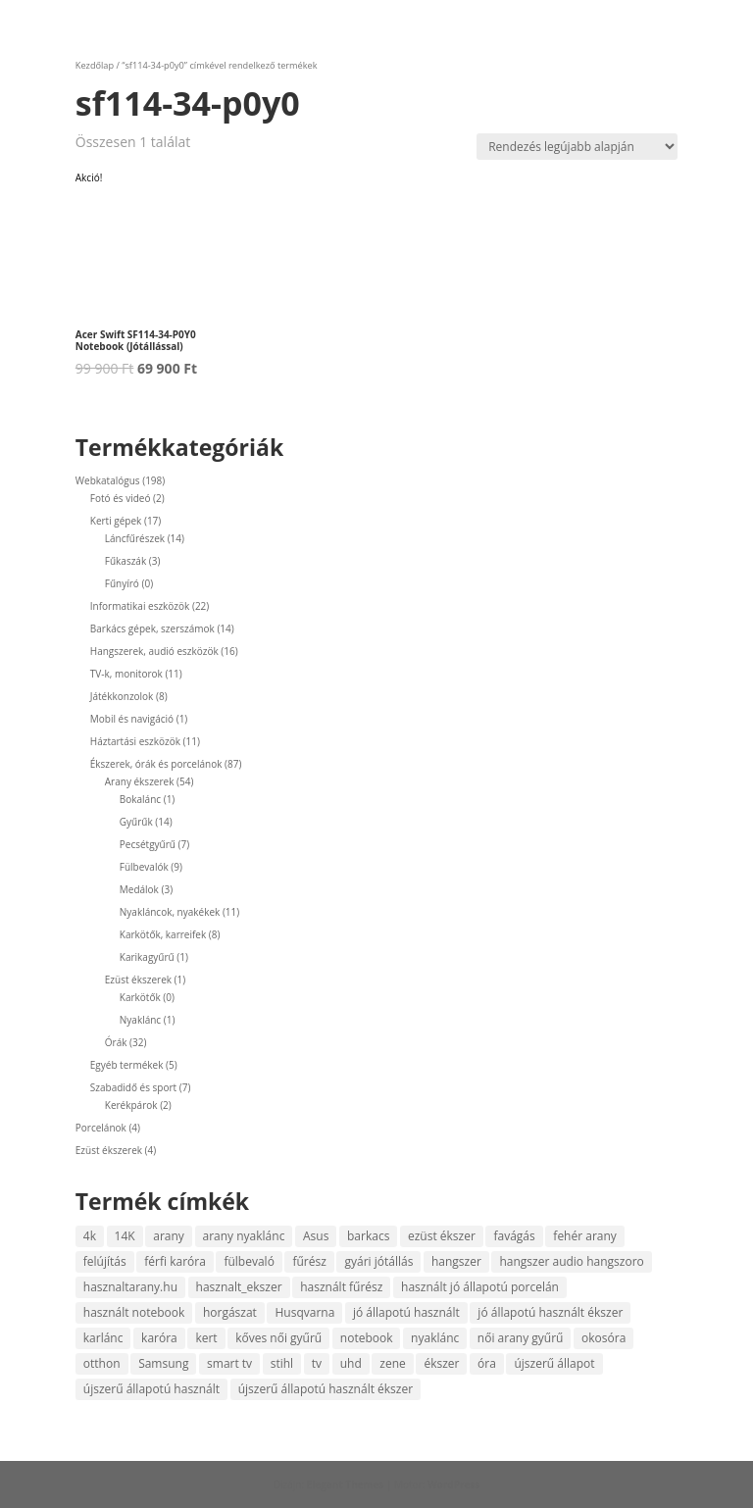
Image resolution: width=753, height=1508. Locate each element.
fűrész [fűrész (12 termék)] (309, 1261)
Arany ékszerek (140, 781)
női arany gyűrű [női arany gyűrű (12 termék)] (520, 1338)
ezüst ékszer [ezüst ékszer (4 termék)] (442, 1236)
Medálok (139, 889)
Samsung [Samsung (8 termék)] (163, 1363)
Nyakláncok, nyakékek (170, 912)
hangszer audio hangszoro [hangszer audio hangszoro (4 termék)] (571, 1261)
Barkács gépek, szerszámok (152, 628)
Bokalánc (140, 799)
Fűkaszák (125, 561)
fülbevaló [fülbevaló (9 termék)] (249, 1261)
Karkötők (140, 997)
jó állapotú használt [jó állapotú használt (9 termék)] (406, 1312)
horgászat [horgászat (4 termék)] (230, 1312)
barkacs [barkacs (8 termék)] (368, 1236)
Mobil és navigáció (132, 719)
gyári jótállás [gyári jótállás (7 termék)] (378, 1261)
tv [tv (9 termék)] (317, 1363)
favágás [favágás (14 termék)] (513, 1236)
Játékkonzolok (122, 696)
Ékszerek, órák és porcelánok (156, 764)
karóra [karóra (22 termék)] (159, 1338)
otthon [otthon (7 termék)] (102, 1363)
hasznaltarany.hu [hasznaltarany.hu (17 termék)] (130, 1287)
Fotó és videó (120, 498)
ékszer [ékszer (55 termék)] (441, 1363)
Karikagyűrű (147, 957)
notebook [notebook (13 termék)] (366, 1338)
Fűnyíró (122, 583)
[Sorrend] (577, 146)
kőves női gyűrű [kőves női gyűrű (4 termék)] (278, 1338)
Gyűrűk (136, 822)
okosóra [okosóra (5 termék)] (603, 1338)
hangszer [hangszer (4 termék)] (456, 1261)
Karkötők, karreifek (163, 934)
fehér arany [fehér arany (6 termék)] (585, 1236)
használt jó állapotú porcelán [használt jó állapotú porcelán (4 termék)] (480, 1287)
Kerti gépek (116, 521)
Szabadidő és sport (133, 1087)
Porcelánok (100, 1127)
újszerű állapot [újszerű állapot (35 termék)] (554, 1363)
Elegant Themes (345, 1484)
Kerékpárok (131, 1105)
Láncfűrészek (135, 538)
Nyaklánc (140, 1020)
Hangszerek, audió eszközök (154, 651)
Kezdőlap (94, 65)
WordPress (453, 1484)
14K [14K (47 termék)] (125, 1236)
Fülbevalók (144, 867)
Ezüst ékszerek (138, 979)
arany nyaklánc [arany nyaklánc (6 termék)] (244, 1236)
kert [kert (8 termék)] (206, 1338)
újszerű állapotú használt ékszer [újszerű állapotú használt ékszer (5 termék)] (325, 1389)
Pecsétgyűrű (148, 844)
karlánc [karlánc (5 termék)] (103, 1338)
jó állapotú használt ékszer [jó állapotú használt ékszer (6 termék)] (550, 1312)
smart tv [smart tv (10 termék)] (229, 1363)
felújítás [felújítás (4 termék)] (104, 1261)
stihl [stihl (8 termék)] (282, 1363)
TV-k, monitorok (126, 673)
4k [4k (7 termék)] (89, 1236)
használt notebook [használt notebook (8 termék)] (134, 1312)
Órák (116, 1042)
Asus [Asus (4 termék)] (315, 1236)
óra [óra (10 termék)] (486, 1363)
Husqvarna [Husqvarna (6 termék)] (304, 1312)
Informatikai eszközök (140, 606)
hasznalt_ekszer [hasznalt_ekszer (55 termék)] (239, 1287)
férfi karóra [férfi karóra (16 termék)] (175, 1261)
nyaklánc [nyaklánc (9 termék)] (435, 1338)
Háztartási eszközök (135, 741)
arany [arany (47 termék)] (168, 1236)
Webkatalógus (107, 480)
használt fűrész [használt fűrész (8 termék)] (341, 1287)
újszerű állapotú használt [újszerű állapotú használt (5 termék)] (151, 1389)
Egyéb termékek (127, 1065)
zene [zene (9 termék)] (392, 1363)
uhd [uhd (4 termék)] (351, 1363)
